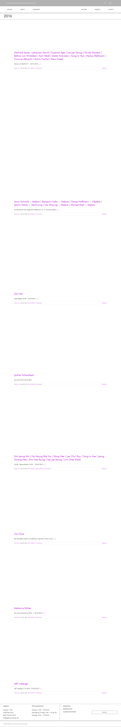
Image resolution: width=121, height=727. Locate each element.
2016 (29, 68)
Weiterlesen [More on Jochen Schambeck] (104, 384)
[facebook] (104, 3)
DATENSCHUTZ (67, 709)
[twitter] (107, 3)
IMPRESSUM (66, 706)
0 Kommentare (39, 68)
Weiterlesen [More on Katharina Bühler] (104, 617)
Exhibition (33, 68)
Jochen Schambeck (24, 375)
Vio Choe (19, 534)
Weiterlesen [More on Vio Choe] (104, 543)
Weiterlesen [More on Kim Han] (104, 303)
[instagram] (110, 3)
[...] (39, 64)
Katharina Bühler (22, 608)
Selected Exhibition (39, 468)
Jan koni (18, 68)
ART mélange (21, 683)
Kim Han (18, 294)
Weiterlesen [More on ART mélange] (104, 693)
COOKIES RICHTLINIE (69, 712)
